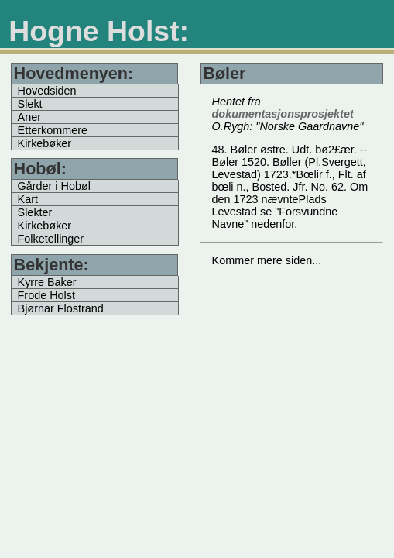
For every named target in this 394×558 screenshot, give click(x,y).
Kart (28, 199)
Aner (29, 117)
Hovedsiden (47, 90)
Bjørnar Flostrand (61, 308)
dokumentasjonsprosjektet (283, 114)
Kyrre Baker (47, 282)
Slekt (30, 104)
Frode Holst (46, 295)
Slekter (35, 212)
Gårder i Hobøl (54, 186)
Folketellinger (51, 238)
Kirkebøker (45, 143)
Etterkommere (52, 130)
